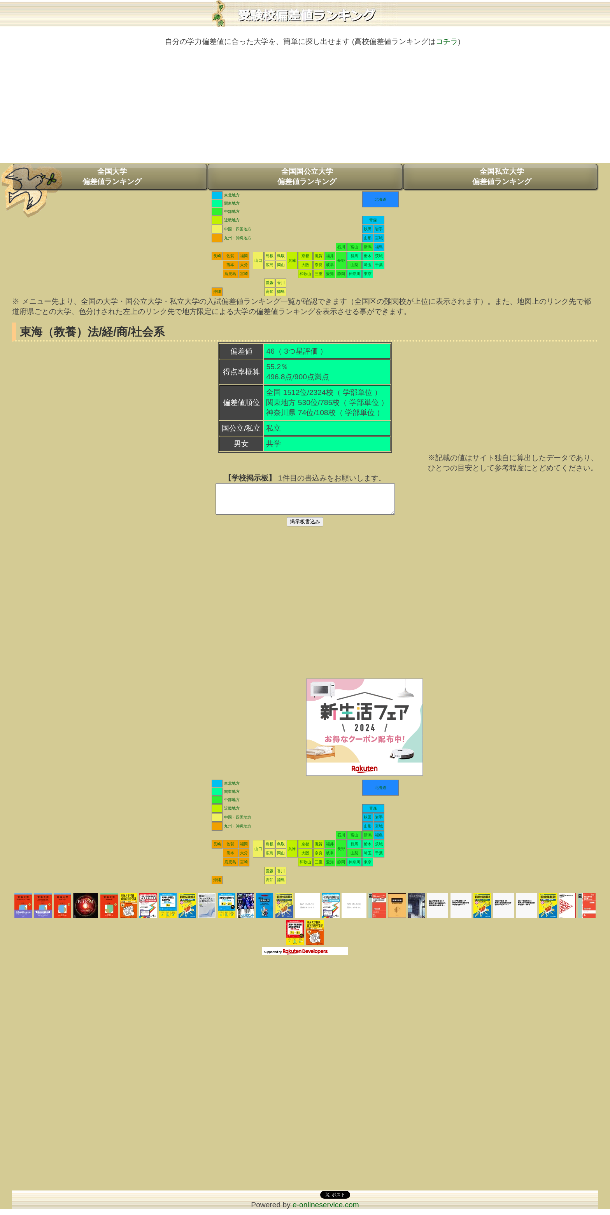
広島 (269, 265)
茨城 (379, 256)
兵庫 (292, 260)
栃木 (368, 256)
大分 (244, 265)
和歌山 (305, 274)
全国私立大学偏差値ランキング (501, 176)
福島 (379, 247)
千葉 (379, 265)
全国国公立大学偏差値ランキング (307, 176)
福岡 (244, 256)
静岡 (341, 274)
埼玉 (368, 265)
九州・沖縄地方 (237, 238)
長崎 (217, 256)
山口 (258, 260)
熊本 (230, 265)
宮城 (379, 238)
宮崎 (244, 274)
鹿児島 (230, 274)
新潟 (368, 247)
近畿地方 (232, 220)
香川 (281, 283)
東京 (368, 274)
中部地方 (232, 211)
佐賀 (230, 256)
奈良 (319, 265)
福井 (330, 256)
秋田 (368, 229)
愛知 (330, 274)
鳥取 (281, 256)
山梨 (354, 265)
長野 (341, 260)
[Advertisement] (305, 108)
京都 (305, 256)
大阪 (305, 265)
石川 (341, 247)
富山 (354, 247)
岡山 (281, 265)
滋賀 (319, 256)
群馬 (354, 256)
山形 (368, 238)
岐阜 (330, 265)
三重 (319, 274)
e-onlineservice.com (326, 1210)
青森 (373, 220)
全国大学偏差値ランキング (112, 176)
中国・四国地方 (237, 229)
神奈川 (354, 274)
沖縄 (217, 291)
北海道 (380, 199)
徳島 (281, 291)
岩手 (379, 229)
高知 (269, 291)
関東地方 (232, 203)
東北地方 (232, 195)
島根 (269, 256)
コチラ (447, 41)
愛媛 (269, 283)
